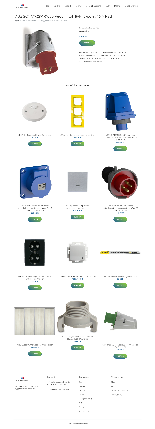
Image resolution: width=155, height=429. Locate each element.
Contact (114, 388)
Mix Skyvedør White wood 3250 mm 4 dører (35, 346)
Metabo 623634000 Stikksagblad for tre (120, 278)
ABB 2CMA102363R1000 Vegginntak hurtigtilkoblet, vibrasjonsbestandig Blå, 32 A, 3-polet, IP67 (120, 138)
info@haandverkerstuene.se (58, 391)
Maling (117, 6)
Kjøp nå (87, 44)
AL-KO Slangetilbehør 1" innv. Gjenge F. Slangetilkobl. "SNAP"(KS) (77, 339)
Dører (78, 6)
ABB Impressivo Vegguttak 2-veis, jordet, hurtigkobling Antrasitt (35, 279)
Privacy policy (116, 396)
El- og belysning (93, 6)
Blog (113, 384)
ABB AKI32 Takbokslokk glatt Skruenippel (34, 136)
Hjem (17, 22)
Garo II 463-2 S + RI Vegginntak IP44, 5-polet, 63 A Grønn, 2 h (120, 347)
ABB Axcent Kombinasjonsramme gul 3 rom (77, 136)
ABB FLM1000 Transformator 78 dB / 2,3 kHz (77, 278)
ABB (97, 29)
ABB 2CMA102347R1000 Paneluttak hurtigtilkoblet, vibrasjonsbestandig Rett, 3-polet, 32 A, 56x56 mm (35, 209)
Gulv (108, 6)
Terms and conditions (119, 392)
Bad (47, 6)
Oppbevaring (131, 6)
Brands (68, 6)
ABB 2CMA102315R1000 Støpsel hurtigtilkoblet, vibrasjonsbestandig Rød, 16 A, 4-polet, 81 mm (120, 209)
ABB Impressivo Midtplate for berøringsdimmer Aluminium (77, 208)
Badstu (57, 6)
